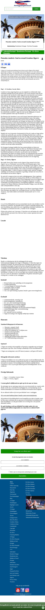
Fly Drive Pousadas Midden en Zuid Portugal (14, 541)
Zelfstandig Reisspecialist (32, 515)
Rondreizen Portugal (24, 51)
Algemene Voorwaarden (13, 493)
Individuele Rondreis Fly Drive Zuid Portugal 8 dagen (14, 566)
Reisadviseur (29, 511)
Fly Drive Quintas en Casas (30, 491)
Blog (11, 498)
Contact (12, 483)
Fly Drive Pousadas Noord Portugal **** (14, 547)
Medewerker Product (31, 513)
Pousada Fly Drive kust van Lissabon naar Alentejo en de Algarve (14, 574)
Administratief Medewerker (32, 517)
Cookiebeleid (13, 526)
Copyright (12, 528)
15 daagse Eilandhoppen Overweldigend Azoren (13, 512)
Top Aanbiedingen (14, 496)
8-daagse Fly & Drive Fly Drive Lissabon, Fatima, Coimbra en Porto (14, 521)
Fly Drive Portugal (30, 486)
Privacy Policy (13, 579)
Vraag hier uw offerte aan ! (22, 451)
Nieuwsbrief (13, 487)
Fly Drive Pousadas (30, 488)
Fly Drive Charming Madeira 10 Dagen (14, 535)
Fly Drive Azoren (30, 482)
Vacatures (12, 581)
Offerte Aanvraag (14, 485)
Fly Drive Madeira (30, 484)
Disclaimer (12, 530)
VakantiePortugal (9, 51)
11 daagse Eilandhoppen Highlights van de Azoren (14, 504)
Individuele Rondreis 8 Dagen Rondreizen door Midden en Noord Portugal (14, 556)
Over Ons (12, 490)
